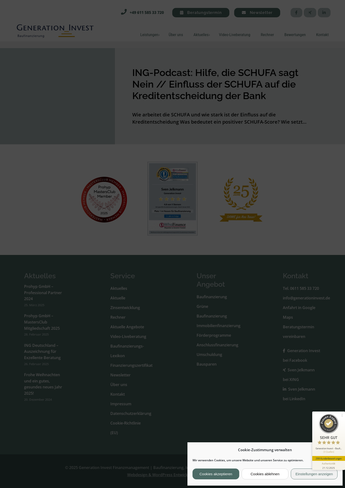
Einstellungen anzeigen (314, 474)
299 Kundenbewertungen (329, 458)
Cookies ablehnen (265, 474)
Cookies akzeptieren (215, 474)
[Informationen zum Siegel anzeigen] (328, 465)
